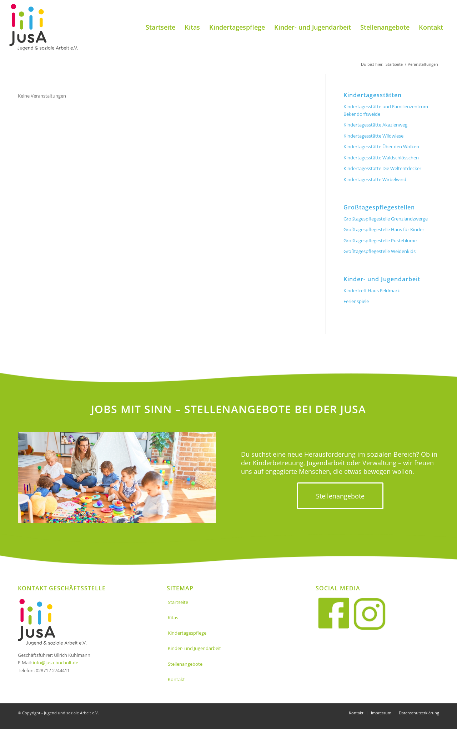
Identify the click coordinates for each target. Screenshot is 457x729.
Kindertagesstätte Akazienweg (375, 125)
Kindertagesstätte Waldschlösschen (381, 157)
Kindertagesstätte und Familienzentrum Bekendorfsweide (385, 110)
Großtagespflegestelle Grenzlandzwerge (385, 218)
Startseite (178, 602)
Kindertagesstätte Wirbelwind (374, 179)
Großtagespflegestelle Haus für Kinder (383, 229)
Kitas (173, 617)
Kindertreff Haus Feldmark (371, 290)
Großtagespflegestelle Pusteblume (380, 240)
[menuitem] (160, 27)
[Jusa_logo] (43, 27)
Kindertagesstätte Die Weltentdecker (382, 168)
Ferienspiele (356, 301)
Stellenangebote (185, 664)
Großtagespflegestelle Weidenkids (379, 251)
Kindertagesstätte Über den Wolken (381, 146)
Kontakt (176, 679)
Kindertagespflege (187, 633)
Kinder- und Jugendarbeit (194, 648)
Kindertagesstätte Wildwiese (373, 136)
